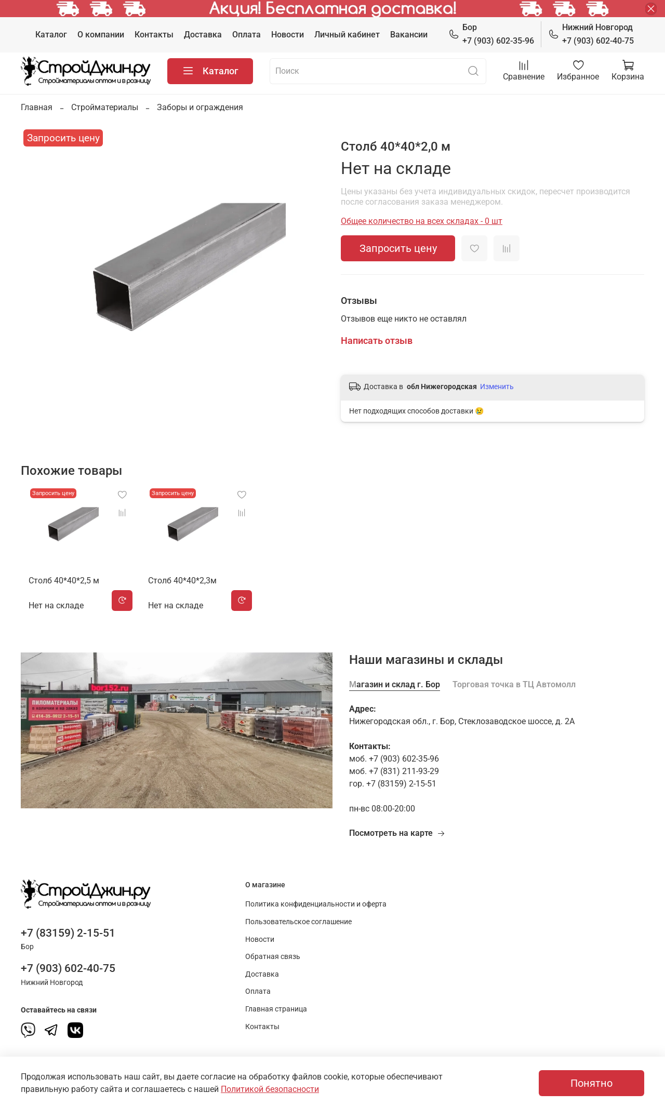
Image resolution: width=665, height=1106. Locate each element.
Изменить (497, 386)
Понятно (591, 1083)
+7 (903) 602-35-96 (491, 33)
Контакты (154, 34)
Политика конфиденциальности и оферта (316, 904)
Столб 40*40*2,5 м (56, 589)
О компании (100, 34)
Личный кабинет (347, 34)
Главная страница (276, 1009)
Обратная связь (272, 956)
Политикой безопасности (270, 1089)
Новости (287, 34)
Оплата (246, 34)
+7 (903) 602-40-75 (591, 33)
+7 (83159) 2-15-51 (68, 933)
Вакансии (409, 34)
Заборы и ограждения (200, 107)
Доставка (203, 34)
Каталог (51, 34)
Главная (36, 107)
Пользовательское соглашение (298, 921)
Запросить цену (398, 248)
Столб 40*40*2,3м (183, 589)
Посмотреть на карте (397, 833)
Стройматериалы (104, 107)
